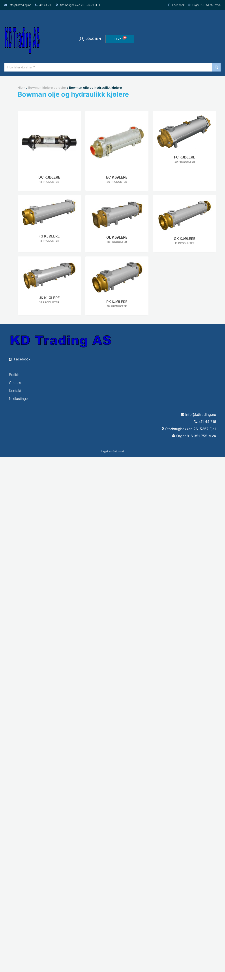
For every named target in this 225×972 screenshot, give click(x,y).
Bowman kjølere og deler (47, 87)
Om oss (15, 383)
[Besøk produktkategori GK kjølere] (184, 224)
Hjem (21, 87)
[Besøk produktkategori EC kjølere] (117, 150)
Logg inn (90, 39)
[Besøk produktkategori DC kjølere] (49, 150)
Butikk (14, 375)
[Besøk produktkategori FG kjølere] (49, 222)
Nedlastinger (19, 399)
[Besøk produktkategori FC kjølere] (184, 140)
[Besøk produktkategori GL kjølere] (117, 223)
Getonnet (118, 451)
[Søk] (216, 67)
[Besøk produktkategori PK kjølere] (117, 286)
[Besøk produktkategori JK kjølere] (49, 284)
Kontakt (15, 391)
